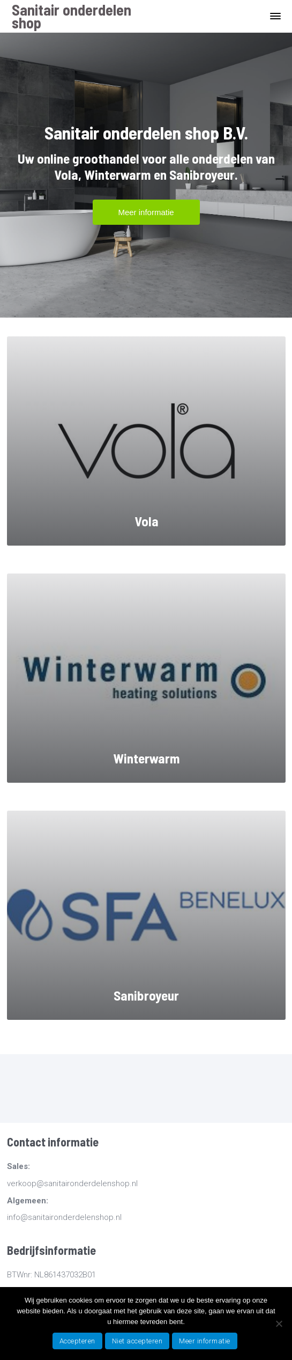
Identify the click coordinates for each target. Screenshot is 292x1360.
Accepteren (77, 1341)
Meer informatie (204, 1341)
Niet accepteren (137, 1341)
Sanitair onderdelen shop (71, 16)
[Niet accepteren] (278, 1323)
